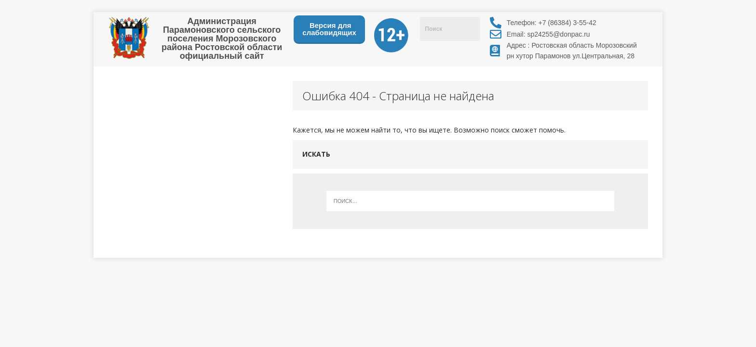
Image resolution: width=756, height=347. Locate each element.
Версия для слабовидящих (329, 29)
